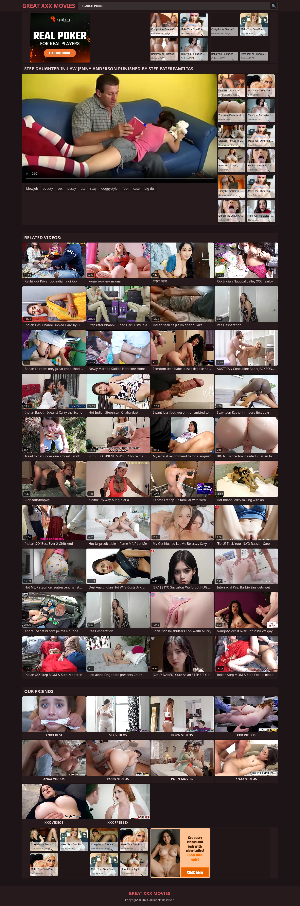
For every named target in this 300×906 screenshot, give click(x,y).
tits (83, 188)
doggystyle (109, 188)
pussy (71, 188)
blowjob (32, 188)
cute (136, 188)
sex (60, 188)
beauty (48, 188)
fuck (125, 188)
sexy (93, 188)
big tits (149, 188)
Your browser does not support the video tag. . (119, 128)
